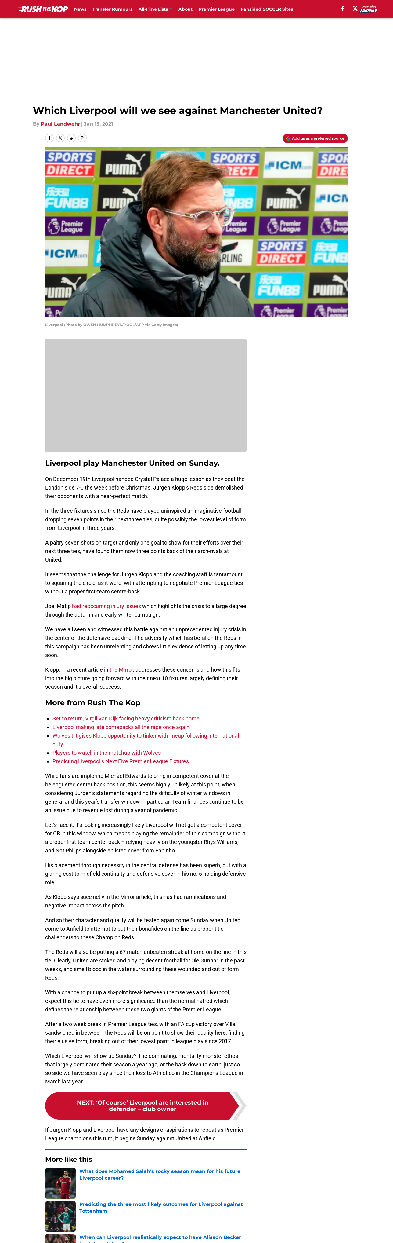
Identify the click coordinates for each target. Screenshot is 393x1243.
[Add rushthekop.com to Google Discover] (315, 138)
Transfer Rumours (112, 9)
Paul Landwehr (60, 124)
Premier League (217, 9)
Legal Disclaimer (329, 1232)
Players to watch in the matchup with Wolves (106, 753)
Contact (193, 1221)
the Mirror (121, 669)
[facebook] (342, 8)
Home (52, 1178)
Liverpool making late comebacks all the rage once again (120, 727)
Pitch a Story (59, 1232)
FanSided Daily (327, 1221)
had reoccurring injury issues (106, 606)
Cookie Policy (265, 1232)
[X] (355, 8)
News (80, 9)
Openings (137, 1221)
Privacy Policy (142, 1232)
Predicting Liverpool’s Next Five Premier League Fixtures (120, 761)
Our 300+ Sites (266, 1221)
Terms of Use (200, 1232)
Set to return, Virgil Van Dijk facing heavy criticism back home (126, 718)
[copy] (82, 138)
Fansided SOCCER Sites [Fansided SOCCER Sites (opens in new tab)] (267, 9)
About (185, 9)
